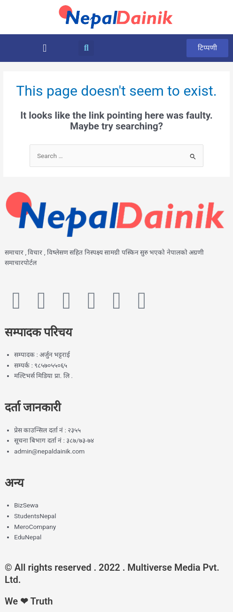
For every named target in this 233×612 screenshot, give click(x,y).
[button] (44, 48)
